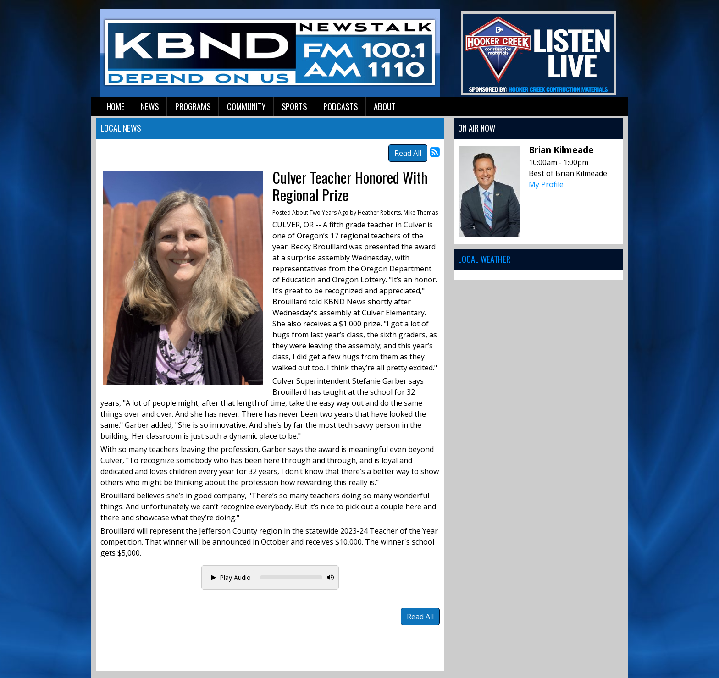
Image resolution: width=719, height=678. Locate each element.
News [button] (150, 106)
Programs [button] (192, 106)
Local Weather (484, 259)
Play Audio (231, 577)
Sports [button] (294, 106)
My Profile (546, 184)
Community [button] (246, 106)
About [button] (385, 106)
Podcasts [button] (340, 106)
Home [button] (115, 106)
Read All (407, 153)
